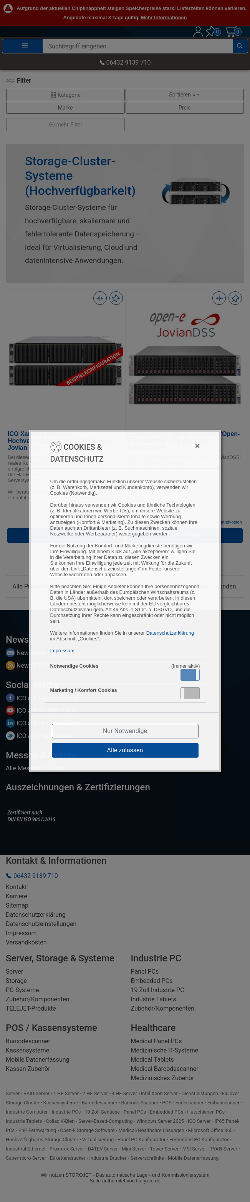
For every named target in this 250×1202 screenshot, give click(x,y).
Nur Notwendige (125, 731)
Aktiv (189, 675)
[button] (190, 675)
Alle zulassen (125, 750)
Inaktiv (193, 693)
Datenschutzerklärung (170, 633)
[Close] (159, 446)
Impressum (62, 650)
